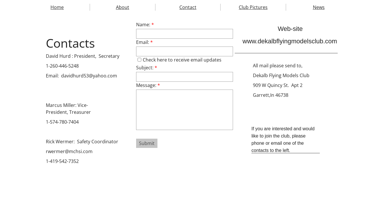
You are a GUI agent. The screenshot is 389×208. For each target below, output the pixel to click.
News (319, 7)
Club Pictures (253, 7)
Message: (148, 85)
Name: (145, 24)
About (122, 7)
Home (57, 7)
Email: (144, 42)
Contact (187, 7)
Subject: (146, 67)
